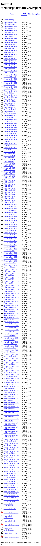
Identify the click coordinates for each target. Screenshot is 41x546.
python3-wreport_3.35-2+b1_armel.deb (11, 294)
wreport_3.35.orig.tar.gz (11, 525)
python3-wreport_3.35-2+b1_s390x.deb (11, 318)
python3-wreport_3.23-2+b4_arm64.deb (11, 274)
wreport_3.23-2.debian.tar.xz (8, 505)
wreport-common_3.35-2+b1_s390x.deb (11, 436)
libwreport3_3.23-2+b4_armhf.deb (9, 161)
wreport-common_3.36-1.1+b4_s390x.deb (11, 500)
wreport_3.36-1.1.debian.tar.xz (9, 529)
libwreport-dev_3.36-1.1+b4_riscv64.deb (10, 132)
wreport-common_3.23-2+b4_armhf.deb (11, 395)
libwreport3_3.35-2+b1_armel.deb (9, 177)
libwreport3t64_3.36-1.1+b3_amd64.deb (10, 205)
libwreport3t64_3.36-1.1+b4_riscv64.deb (10, 262)
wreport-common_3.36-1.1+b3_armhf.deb (11, 452)
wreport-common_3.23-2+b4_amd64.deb (11, 387)
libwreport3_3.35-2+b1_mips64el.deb (10, 189)
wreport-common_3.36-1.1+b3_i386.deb (11, 456)
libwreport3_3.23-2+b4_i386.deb (9, 165)
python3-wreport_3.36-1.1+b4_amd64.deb (11, 355)
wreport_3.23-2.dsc (10, 509)
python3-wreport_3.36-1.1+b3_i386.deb (11, 339)
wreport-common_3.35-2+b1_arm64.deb (11, 407)
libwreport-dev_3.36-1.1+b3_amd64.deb (10, 76)
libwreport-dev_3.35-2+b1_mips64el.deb (10, 59)
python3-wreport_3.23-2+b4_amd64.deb (11, 270)
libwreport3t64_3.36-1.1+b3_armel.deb (10, 213)
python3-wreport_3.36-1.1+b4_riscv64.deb (11, 379)
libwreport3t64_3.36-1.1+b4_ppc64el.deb (10, 258)
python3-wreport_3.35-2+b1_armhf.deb (11, 298)
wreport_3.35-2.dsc (10, 521)
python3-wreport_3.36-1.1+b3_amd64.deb (11, 322)
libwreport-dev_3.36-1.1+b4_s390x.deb (10, 136)
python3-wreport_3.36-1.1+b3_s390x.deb (11, 351)
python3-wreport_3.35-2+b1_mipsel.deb (11, 310)
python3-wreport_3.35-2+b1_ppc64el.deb (11, 314)
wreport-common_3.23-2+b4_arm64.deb (11, 391)
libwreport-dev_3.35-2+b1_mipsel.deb (10, 63)
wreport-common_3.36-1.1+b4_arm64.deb (11, 476)
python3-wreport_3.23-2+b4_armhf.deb (11, 278)
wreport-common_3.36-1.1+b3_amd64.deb (11, 440)
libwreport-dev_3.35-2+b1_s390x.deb (10, 72)
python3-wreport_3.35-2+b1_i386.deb (11, 302)
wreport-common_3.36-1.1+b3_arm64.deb (11, 444)
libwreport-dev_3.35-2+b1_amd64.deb (10, 39)
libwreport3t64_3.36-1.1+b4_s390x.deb (10, 266)
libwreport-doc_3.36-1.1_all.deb (10, 148)
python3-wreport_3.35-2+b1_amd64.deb (11, 286)
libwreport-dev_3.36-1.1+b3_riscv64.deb (10, 100)
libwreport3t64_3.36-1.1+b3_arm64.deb (10, 209)
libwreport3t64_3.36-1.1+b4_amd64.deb (10, 237)
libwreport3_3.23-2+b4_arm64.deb (9, 157)
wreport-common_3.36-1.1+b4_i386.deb (11, 484)
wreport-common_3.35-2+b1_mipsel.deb (11, 428)
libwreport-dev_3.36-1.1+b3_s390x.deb (10, 104)
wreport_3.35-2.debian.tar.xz (8, 517)
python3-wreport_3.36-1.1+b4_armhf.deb (11, 363)
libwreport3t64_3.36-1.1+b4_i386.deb (10, 250)
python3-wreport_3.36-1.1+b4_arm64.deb (11, 359)
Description (36, 14)
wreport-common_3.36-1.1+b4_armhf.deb (11, 480)
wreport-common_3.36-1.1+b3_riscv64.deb (11, 464)
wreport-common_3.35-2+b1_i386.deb (11, 420)
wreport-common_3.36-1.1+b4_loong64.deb (11, 488)
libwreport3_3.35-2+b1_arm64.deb (9, 173)
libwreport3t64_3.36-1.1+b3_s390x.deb (10, 233)
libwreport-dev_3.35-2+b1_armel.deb (10, 47)
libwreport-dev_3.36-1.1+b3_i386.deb (10, 92)
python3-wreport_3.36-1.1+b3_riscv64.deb (11, 347)
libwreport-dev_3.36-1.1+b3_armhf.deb (10, 88)
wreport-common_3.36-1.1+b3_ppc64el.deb (11, 460)
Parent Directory (9, 20)
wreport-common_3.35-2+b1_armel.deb (11, 411)
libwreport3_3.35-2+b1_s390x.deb (9, 201)
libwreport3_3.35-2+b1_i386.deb (9, 185)
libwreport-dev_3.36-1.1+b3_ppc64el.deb (10, 96)
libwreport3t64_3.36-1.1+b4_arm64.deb (10, 242)
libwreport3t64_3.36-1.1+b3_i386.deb (10, 221)
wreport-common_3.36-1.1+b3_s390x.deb (11, 468)
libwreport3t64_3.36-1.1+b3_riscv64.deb (10, 229)
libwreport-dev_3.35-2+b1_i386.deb (10, 55)
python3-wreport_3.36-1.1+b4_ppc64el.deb (11, 375)
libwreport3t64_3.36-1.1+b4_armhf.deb (10, 246)
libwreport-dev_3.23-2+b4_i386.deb (10, 35)
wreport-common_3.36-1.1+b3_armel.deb (11, 448)
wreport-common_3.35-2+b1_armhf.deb (11, 416)
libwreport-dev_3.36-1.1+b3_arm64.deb (10, 80)
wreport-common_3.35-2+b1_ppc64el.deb (11, 432)
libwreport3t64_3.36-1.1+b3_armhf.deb (10, 217)
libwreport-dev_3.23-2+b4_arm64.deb (10, 27)
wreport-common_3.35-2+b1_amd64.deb (11, 403)
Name (12, 14)
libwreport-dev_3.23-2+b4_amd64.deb (10, 23)
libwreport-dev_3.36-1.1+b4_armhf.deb (10, 116)
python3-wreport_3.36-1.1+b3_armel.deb (11, 331)
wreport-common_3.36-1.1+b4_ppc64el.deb (11, 492)
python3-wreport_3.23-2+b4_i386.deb (11, 282)
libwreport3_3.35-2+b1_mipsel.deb (9, 193)
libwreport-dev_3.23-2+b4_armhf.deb (10, 31)
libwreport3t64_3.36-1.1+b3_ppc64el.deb (10, 225)
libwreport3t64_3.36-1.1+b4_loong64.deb (10, 254)
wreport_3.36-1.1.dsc (10, 533)
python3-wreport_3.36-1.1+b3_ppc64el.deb (11, 343)
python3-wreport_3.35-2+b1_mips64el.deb (11, 306)
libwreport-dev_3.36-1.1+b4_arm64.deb (10, 112)
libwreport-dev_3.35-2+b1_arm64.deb (10, 43)
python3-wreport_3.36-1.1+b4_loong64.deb (11, 371)
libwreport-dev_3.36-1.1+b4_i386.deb (10, 120)
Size (29, 14)
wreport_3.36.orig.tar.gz (11, 537)
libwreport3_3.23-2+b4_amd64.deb (9, 152)
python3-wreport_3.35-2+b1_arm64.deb (11, 290)
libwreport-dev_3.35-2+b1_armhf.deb (10, 51)
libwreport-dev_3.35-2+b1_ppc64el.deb (10, 68)
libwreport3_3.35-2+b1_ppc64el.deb (10, 197)
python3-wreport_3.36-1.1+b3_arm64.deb (11, 326)
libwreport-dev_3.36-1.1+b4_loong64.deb (10, 124)
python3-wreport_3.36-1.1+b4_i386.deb (11, 367)
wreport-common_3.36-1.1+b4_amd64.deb (11, 472)
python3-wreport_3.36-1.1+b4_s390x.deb (11, 383)
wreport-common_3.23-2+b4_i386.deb (11, 399)
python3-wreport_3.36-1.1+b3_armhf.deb (11, 335)
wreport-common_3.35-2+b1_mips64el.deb (11, 424)
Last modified (24, 14)
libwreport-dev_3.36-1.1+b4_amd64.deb (10, 108)
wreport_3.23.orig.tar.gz (11, 513)
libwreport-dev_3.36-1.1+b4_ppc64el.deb (10, 128)
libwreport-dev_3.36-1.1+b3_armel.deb (10, 84)
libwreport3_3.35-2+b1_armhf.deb (9, 181)
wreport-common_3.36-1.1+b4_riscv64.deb (11, 496)
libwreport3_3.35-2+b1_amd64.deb (9, 169)
